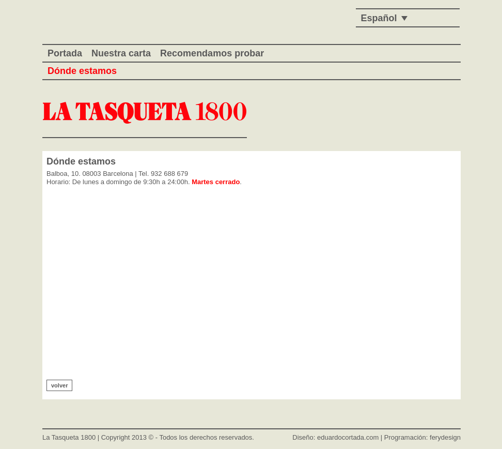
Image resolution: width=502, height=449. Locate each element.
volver (59, 385)
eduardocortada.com (348, 437)
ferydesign (445, 437)
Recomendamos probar (212, 53)
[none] (381, 17)
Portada (65, 53)
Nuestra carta (121, 53)
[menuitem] (381, 17)
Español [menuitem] (379, 18)
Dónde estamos (82, 71)
